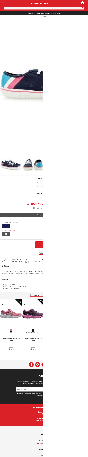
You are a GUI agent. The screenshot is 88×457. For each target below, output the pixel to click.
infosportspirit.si (45, 449)
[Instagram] (37, 370)
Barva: (10, 228)
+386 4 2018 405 (45, 447)
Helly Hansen (50, 214)
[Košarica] (82, 3)
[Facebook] (31, 370)
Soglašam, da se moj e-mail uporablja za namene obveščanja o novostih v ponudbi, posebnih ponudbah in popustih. (44, 400)
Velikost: (8, 236)
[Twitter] (43, 370)
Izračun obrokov (55, 210)
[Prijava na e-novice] (70, 395)
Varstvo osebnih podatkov (57, 389)
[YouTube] (50, 370)
